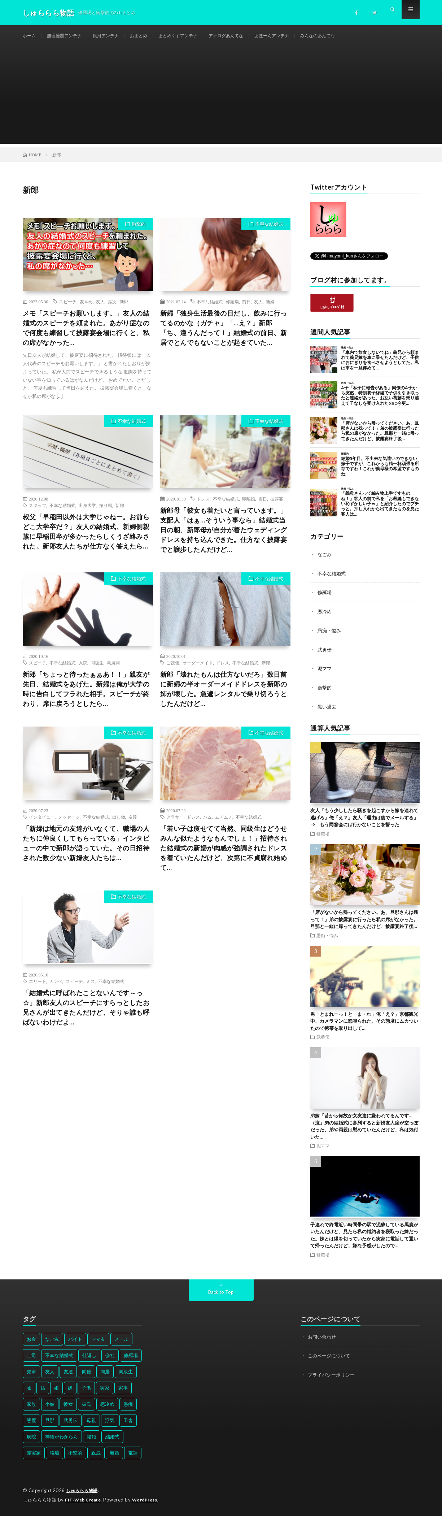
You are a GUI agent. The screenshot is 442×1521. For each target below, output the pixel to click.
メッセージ (69, 825)
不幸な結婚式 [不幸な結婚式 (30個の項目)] (59, 1361)
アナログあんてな (250, 36)
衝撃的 (139, 232)
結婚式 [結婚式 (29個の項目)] (112, 1442)
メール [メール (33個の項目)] (121, 1344)
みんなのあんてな (353, 36)
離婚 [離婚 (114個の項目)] (114, 1458)
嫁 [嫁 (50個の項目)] (70, 1393)
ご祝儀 (172, 670)
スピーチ (67, 309)
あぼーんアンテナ (302, 36)
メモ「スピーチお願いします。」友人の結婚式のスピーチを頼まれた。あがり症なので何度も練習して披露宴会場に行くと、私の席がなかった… (86, 335)
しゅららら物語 (83, 1496)
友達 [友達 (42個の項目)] (68, 1377)
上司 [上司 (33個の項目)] (31, 1361)
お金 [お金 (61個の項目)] (31, 1344)
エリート (37, 989)
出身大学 (87, 513)
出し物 (118, 825)
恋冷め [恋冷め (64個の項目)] (107, 1409)
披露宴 (276, 506)
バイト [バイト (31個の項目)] (75, 1344)
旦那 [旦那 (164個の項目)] (49, 1426)
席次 (112, 309)
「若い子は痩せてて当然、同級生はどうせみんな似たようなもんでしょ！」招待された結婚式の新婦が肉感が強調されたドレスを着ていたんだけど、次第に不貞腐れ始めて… (223, 855)
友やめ (86, 309)
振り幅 (105, 513)
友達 (132, 825)
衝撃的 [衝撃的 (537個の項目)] (75, 1458)
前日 (246, 309)
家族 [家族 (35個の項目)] (31, 1409)
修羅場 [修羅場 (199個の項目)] (131, 1361)
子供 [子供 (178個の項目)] (86, 1393)
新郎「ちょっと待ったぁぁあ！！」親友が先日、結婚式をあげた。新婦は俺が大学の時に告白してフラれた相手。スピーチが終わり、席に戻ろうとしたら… (86, 696)
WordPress (149, 1505)
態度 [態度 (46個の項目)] (31, 1426)
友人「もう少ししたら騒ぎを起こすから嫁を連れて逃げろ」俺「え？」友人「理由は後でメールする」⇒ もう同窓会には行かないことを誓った (364, 823)
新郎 (124, 309)
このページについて (330, 1361)
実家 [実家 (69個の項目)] (104, 1393)
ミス (90, 989)
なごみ (325, 562)
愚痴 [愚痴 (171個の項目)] (128, 1409)
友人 (100, 309)
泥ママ (325, 675)
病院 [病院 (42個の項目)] (31, 1442)
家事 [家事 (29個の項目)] (123, 1393)
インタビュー (42, 825)
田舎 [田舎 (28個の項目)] (128, 1426)
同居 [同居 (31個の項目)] (105, 1377)
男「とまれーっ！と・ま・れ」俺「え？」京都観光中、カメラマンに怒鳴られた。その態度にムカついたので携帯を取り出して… (364, 1026)
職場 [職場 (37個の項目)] (54, 1458)
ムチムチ (223, 825)
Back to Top (221, 1297)
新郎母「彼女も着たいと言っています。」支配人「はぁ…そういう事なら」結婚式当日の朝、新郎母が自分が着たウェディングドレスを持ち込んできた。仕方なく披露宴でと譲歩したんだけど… (223, 537)
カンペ (55, 989)
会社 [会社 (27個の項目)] (110, 1361)
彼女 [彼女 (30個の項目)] (68, 1409)
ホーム (30, 36)
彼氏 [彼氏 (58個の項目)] (86, 1409)
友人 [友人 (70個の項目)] (49, 1377)
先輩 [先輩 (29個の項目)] (31, 1377)
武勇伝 (325, 656)
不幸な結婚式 (269, 232)
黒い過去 (328, 712)
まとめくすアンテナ (196, 36)
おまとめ (152, 36)
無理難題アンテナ (69, 36)
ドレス (203, 506)
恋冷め (325, 618)
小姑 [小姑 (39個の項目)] (49, 1409)
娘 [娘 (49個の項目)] (56, 1393)
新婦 (270, 309)
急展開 (113, 670)
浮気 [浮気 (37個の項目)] (109, 1426)
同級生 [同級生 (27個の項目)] (126, 1377)
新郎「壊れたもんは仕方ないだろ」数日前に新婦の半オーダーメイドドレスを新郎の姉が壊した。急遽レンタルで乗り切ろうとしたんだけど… (223, 696)
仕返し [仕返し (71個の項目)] (89, 1361)
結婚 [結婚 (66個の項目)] (91, 1442)
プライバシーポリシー (333, 1380)
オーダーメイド (198, 670)
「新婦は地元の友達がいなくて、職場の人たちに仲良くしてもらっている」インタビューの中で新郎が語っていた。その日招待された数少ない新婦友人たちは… (86, 851)
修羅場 (232, 309)
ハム (207, 825)
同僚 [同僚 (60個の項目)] (86, 1377)
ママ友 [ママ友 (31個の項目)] (98, 1344)
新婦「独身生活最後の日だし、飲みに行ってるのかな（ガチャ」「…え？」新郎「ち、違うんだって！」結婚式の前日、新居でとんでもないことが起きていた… (223, 335)
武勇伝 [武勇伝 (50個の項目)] (71, 1426)
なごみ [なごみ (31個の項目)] (52, 1344)
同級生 (97, 670)
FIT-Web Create (84, 1505)
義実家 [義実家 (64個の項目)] (34, 1458)
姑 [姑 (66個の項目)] (42, 1393)
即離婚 (248, 506)
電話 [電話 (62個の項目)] (132, 1458)
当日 (262, 506)
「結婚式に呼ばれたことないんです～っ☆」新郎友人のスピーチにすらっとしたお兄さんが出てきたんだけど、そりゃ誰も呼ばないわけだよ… (86, 1015)
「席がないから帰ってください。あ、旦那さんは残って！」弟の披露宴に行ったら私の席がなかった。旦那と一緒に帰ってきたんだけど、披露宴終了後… (364, 925)
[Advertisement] (221, 101)
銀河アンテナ (116, 36)
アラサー (175, 825)
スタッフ (37, 513)
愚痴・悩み (330, 637)
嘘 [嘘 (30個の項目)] (29, 1393)
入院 (83, 670)
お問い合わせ (323, 1342)
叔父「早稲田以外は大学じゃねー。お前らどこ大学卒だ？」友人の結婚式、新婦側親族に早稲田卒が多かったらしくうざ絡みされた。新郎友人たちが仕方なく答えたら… (86, 539)
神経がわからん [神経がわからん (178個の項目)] (61, 1442)
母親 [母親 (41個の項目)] (91, 1426)
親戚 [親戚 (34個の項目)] (96, 1458)
